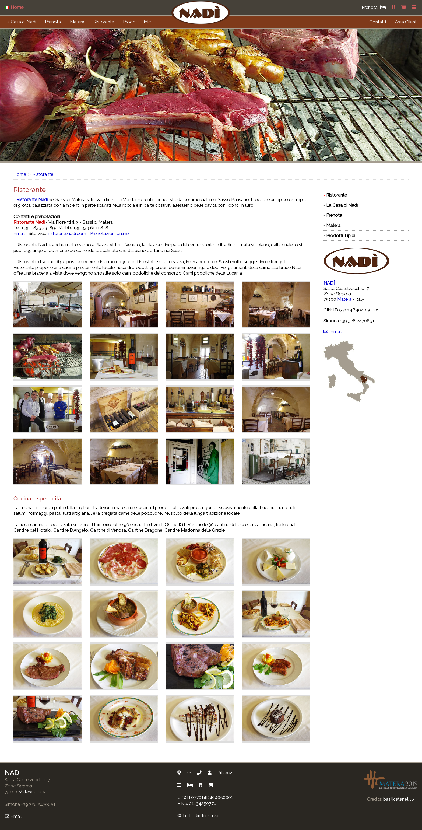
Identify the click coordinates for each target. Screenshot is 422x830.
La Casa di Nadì (20, 21)
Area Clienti (406, 21)
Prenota (53, 21)
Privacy (224, 772)
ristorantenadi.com (67, 233)
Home (19, 174)
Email (18, 233)
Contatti (377, 21)
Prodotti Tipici (137, 21)
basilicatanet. (400, 799)
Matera (77, 21)
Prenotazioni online (109, 233)
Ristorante (103, 21)
